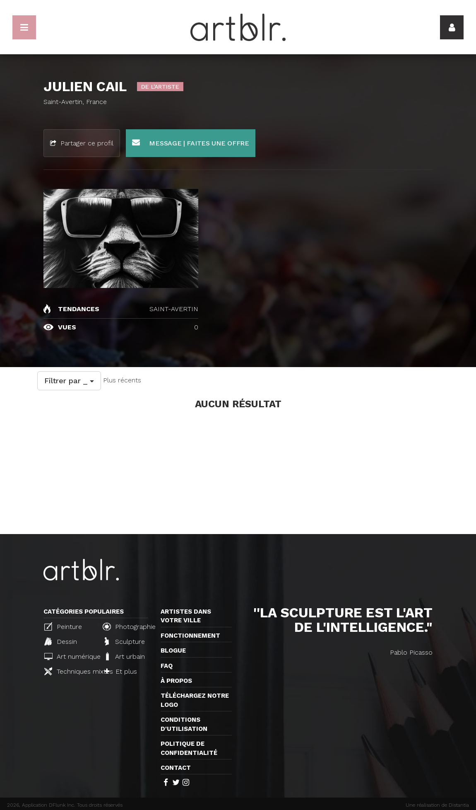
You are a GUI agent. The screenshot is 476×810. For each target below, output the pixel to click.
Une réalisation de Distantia (437, 805)
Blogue (173, 650)
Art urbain (124, 656)
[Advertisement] (238, 472)
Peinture (63, 626)
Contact (176, 767)
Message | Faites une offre (190, 142)
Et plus (120, 671)
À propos (176, 680)
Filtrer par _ (69, 380)
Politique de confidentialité (189, 748)
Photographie (128, 626)
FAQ (167, 666)
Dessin (60, 641)
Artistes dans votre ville (186, 616)
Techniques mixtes (70, 671)
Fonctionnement (190, 635)
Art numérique (70, 656)
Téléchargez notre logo (195, 700)
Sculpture (125, 641)
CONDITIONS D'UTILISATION (184, 724)
